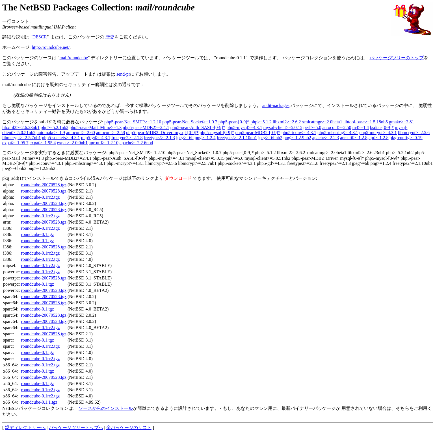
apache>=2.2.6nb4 (136, 142)
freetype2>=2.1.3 (159, 137)
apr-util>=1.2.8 (353, 137)
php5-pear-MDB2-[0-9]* (257, 132)
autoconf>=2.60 (80, 132)
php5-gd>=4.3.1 (95, 137)
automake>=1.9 (51, 132)
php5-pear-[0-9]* (234, 121)
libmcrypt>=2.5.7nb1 (21, 137)
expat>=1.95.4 (43, 142)
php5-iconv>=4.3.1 (299, 132)
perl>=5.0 (312, 127)
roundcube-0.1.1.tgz (39, 402)
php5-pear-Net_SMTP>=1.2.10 (132, 121)
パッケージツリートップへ (76, 427)
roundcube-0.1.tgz (37, 234)
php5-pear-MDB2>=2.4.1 (146, 127)
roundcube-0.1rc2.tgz (40, 197)
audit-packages (275, 105)
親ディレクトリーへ (25, 427)
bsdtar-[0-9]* (382, 127)
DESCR (40, 36)
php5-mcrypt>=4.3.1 (378, 132)
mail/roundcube (74, 57)
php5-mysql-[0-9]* (217, 132)
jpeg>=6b (185, 137)
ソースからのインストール (106, 408)
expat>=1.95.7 (15, 142)
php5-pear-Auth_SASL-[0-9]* (197, 127)
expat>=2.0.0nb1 (72, 142)
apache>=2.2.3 (325, 137)
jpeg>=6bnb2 (270, 137)
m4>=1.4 (360, 127)
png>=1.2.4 (205, 137)
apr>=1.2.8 (378, 137)
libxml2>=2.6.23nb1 (21, 127)
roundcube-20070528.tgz (43, 184)
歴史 (109, 36)
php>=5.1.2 (261, 121)
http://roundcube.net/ (51, 47)
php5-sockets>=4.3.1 (61, 137)
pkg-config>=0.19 (406, 137)
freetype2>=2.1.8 (126, 137)
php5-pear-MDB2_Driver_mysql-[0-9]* (162, 132)
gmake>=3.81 (401, 121)
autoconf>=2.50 (336, 127)
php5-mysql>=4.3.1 (244, 127)
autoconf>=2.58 (110, 132)
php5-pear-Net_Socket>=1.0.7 (189, 121)
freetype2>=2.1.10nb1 (237, 137)
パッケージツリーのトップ (396, 57)
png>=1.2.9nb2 (297, 137)
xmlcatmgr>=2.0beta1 (322, 121)
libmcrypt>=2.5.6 (414, 132)
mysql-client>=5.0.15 (282, 127)
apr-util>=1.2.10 (103, 142)
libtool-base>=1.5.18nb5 (365, 121)
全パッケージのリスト (129, 427)
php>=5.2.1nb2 (54, 127)
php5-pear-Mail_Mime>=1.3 (96, 127)
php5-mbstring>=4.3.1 (337, 132)
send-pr (123, 74)
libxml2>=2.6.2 (287, 121)
